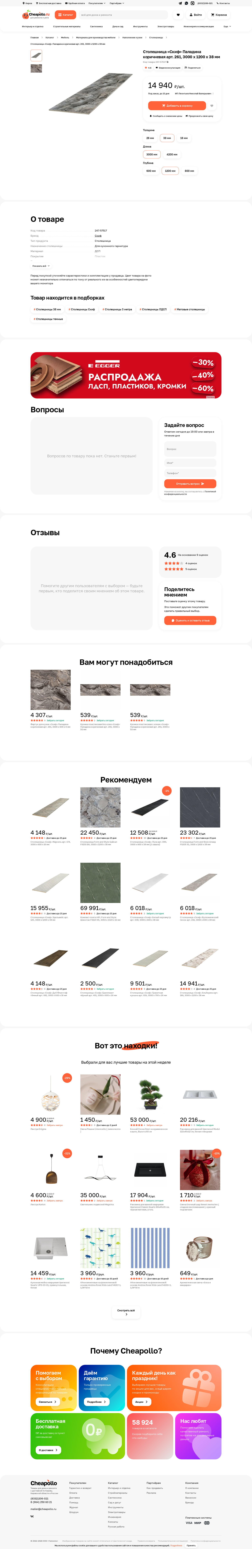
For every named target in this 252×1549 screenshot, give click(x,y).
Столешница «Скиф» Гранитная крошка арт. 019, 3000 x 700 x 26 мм (148, 994)
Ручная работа (116, 1526)
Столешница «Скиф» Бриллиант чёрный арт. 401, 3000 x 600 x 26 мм (98, 994)
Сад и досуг (114, 1502)
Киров (29, 3)
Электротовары (166, 26)
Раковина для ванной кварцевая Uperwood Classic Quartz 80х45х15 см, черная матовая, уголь (149, 1207)
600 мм (151, 170)
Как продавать (155, 1488)
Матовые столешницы (191, 309)
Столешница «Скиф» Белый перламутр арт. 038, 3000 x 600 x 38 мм (150, 918)
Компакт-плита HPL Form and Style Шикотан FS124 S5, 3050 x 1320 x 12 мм (100, 918)
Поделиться (194, 67)
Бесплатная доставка (50, 3)
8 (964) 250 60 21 (41, 1502)
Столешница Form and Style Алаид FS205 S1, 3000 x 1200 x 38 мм (198, 843)
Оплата (73, 1492)
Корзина (221, 14)
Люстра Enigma (38, 1129)
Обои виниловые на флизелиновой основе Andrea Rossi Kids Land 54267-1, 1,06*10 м (100, 1285)
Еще (226, 26)
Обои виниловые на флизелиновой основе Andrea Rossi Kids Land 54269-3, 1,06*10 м (150, 1285)
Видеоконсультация (169, 67)
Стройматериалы (117, 1492)
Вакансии (190, 1497)
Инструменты (140, 26)
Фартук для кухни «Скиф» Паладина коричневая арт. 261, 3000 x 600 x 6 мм (50, 725)
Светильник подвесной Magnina (97, 1204)
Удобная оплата (76, 3)
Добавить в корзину (180, 105)
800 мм (189, 170)
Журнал (73, 1507)
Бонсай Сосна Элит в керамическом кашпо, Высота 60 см (148, 1130)
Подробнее (176, 1545)
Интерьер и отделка (32, 26)
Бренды (189, 1502)
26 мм (150, 138)
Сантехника (96, 26)
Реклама (151, 1492)
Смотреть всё (126, 1310)
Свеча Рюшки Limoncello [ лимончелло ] (100, 1130)
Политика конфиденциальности (206, 1541)
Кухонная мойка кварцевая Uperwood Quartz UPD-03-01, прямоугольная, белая (50, 1285)
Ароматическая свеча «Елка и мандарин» (195, 1283)
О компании (192, 1488)
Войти (198, 14)
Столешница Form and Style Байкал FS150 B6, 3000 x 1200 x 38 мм (98, 843)
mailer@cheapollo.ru (43, 1509)
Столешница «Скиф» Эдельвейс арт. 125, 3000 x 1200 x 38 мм (49, 918)
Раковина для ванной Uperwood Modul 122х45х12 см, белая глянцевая (200, 1130)
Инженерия (114, 1517)
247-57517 (161, 62)
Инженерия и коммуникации (199, 26)
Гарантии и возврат (80, 1488)
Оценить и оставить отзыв (193, 620)
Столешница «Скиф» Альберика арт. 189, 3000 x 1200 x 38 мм (199, 994)
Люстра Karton (38, 1204)
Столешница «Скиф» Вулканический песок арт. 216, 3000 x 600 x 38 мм (199, 918)
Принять (191, 1545)
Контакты (225, 3)
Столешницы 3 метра (118, 309)
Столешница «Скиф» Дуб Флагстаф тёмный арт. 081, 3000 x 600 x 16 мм (49, 994)
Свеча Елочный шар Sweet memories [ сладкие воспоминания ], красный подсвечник (199, 1207)
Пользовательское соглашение (173, 1541)
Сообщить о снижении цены (167, 116)
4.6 (149, 67)
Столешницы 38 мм (48, 309)
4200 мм (172, 154)
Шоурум (73, 1512)
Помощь (73, 1502)
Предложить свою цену (201, 116)
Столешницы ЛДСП (154, 309)
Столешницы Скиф (83, 309)
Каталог (68, 14)
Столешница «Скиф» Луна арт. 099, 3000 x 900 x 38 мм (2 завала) (148, 843)
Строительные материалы (66, 26)
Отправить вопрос (188, 483)
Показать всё (39, 266)
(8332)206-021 (205, 3)
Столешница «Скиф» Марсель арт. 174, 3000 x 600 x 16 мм (51, 843)
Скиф (98, 235)
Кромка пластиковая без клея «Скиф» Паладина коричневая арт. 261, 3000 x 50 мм (100, 727)
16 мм (184, 138)
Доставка (74, 1497)
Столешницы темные (49, 319)
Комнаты (113, 1521)
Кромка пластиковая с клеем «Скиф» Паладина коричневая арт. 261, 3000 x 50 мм (149, 727)
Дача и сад (118, 26)
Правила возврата (146, 1541)
